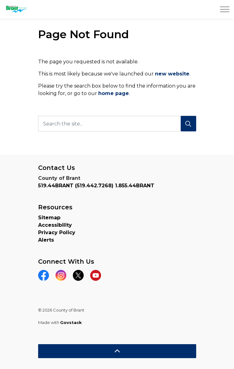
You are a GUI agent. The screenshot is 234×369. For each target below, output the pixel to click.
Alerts (46, 240)
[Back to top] (117, 351)
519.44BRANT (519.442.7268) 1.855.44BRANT (96, 186)
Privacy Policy (56, 232)
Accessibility (55, 225)
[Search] (188, 123)
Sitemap (49, 218)
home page (113, 93)
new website (172, 74)
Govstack (71, 322)
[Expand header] (224, 9)
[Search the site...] (117, 123)
